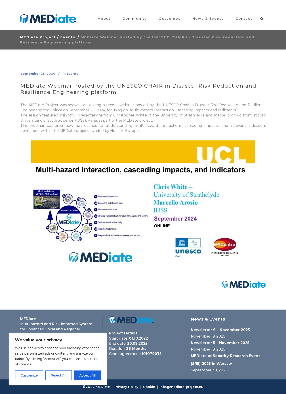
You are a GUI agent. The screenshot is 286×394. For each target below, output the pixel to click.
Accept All (87, 375)
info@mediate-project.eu (181, 387)
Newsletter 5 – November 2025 (220, 343)
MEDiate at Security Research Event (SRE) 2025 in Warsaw (225, 360)
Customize (29, 375)
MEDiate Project (38, 37)
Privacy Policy (126, 387)
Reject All (58, 375)
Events (67, 37)
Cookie (149, 387)
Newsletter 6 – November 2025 (220, 330)
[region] (58, 359)
